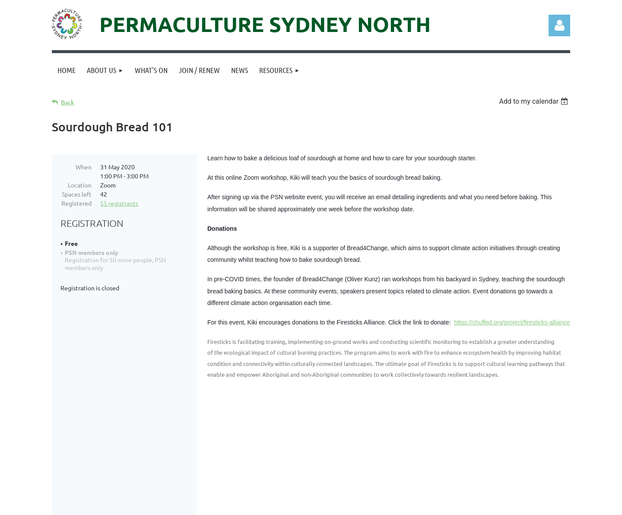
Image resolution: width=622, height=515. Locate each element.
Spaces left (77, 194)
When (84, 167)
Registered (76, 203)
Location (80, 185)
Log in (559, 25)
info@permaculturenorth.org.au (216, 463)
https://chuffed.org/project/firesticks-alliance (512, 322)
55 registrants (119, 203)
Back (67, 102)
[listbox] (534, 101)
